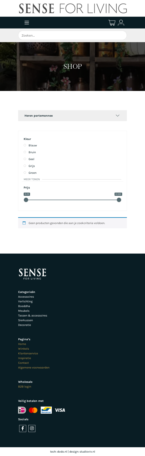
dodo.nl (62, 451)
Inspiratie (24, 358)
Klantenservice (28, 353)
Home (22, 344)
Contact (23, 363)
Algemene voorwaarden (33, 367)
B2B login (24, 386)
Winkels (23, 349)
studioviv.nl (87, 451)
